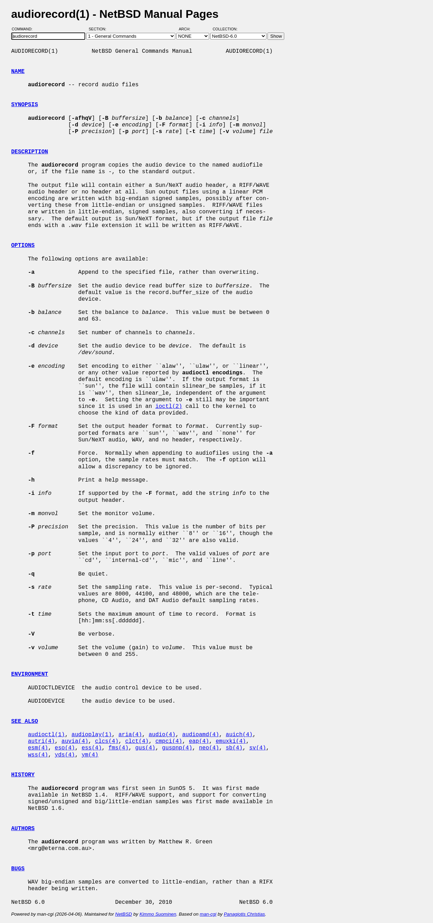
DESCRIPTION (29, 152)
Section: (99, 29)
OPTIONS (23, 245)
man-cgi (208, 914)
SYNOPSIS (24, 105)
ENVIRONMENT (29, 674)
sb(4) (234, 748)
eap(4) (199, 741)
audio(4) (162, 735)
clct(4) (136, 741)
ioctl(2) (168, 406)
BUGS (17, 869)
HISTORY (23, 775)
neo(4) (209, 748)
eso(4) (65, 748)
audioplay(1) (92, 735)
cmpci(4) (168, 741)
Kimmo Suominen (157, 914)
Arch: (188, 29)
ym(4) (90, 755)
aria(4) (130, 735)
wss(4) (38, 755)
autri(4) (41, 741)
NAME (17, 71)
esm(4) (38, 748)
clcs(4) (106, 741)
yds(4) (65, 755)
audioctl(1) (46, 735)
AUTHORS (23, 829)
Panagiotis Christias (244, 914)
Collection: (225, 29)
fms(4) (118, 748)
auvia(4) (74, 741)
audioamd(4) (200, 735)
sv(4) (257, 748)
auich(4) (239, 735)
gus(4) (145, 748)
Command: (24, 29)
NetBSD (123, 914)
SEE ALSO (24, 721)
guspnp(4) (177, 748)
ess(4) (92, 748)
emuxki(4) (231, 741)
